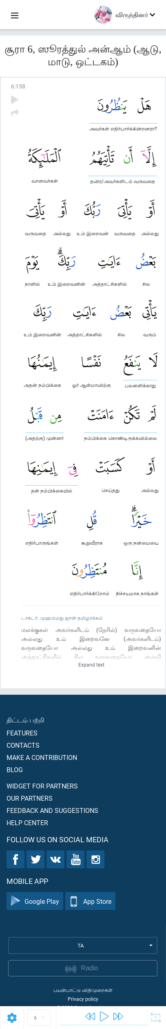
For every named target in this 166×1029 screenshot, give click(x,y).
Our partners (30, 798)
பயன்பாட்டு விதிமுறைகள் (83, 990)
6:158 (18, 86)
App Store (90, 901)
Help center (27, 822)
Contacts (23, 745)
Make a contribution (42, 757)
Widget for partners (42, 786)
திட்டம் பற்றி (25, 719)
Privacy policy (83, 999)
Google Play (35, 901)
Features (22, 733)
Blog (15, 769)
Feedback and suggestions (52, 810)
